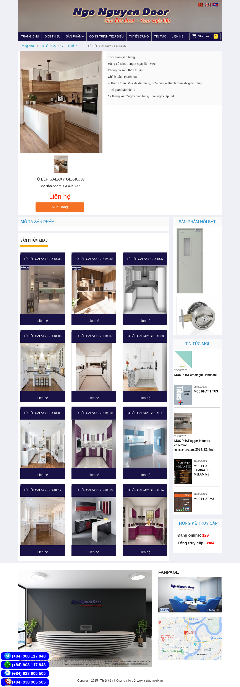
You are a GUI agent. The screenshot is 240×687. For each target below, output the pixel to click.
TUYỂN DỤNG (139, 36)
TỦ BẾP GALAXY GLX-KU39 (94, 258)
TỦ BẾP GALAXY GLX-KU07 (94, 336)
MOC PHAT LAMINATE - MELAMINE (202, 470)
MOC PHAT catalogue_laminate (195, 375)
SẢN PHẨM (75, 36)
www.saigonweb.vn (150, 680)
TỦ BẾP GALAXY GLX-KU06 (43, 336)
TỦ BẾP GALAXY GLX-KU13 (94, 490)
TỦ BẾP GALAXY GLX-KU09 (43, 413)
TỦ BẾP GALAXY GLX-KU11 (145, 413)
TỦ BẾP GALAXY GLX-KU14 (145, 490)
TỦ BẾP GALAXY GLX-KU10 (94, 413)
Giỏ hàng (205, 36)
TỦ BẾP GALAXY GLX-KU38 (43, 258)
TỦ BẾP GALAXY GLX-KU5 (145, 258)
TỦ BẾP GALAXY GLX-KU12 (43, 490)
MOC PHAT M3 (204, 499)
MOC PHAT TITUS (206, 391)
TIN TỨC (160, 36)
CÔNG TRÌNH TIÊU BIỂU (106, 36)
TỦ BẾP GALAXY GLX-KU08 (145, 336)
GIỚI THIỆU (52, 36)
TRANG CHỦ (30, 36)
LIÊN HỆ (177, 36)
